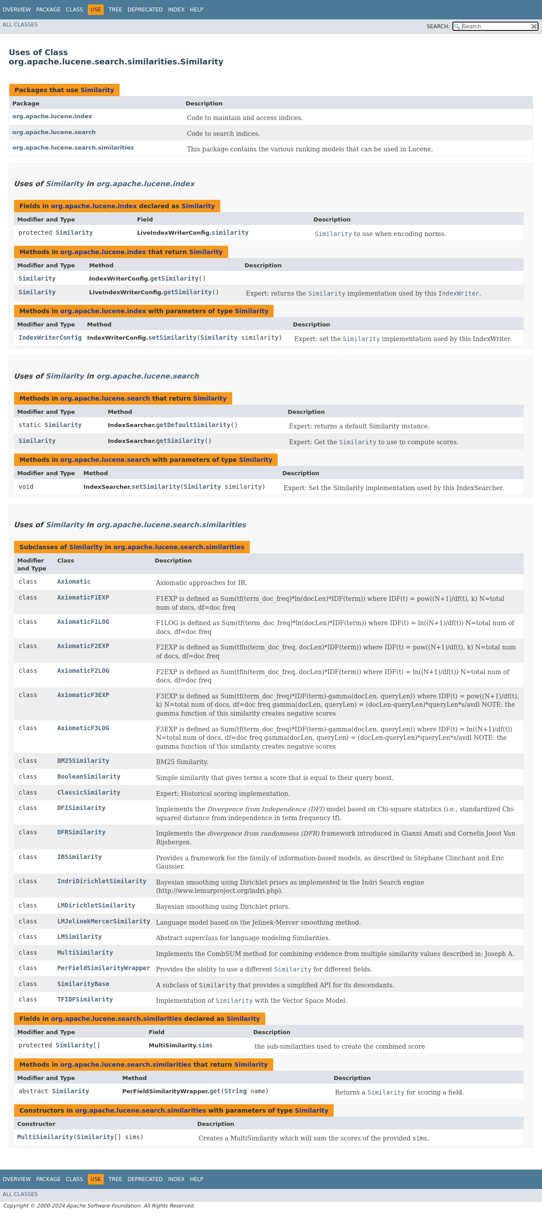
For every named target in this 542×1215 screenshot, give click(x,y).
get (215, 1091)
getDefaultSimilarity (193, 424)
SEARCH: (438, 26)
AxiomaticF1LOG (83, 621)
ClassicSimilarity (88, 792)
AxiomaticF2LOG (83, 670)
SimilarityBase (83, 983)
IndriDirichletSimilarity (102, 881)
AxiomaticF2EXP (83, 645)
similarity (229, 232)
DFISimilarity (81, 807)
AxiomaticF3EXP (83, 694)
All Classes (20, 25)
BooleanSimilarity (88, 776)
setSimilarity (172, 337)
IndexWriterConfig (50, 337)
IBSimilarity (79, 856)
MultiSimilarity (85, 952)
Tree (115, 10)
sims (205, 1045)
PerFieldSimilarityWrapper (104, 967)
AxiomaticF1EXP (83, 597)
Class (74, 10)
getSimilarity (174, 278)
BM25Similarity (83, 760)
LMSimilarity (79, 936)
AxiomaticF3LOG (83, 727)
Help (196, 10)
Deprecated (145, 10)
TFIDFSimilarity (85, 999)
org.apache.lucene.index (52, 116)
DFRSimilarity (81, 832)
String (235, 1091)
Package (48, 10)
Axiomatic (74, 581)
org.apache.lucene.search (54, 132)
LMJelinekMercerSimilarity (104, 921)
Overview (17, 10)
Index (176, 10)
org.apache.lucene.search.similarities (73, 147)
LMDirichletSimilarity (96, 905)
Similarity (97, 90)
